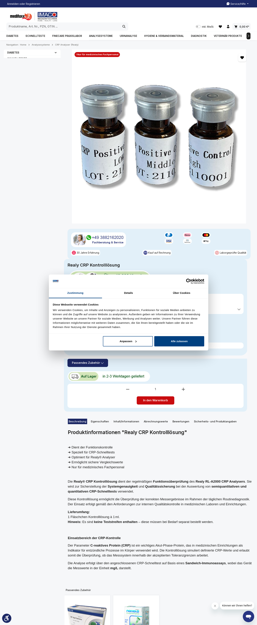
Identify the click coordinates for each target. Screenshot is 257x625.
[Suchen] (185, 16)
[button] (56, 45)
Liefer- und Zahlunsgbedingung (168, 561)
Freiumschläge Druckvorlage (122, 561)
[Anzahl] (206, 162)
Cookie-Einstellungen (168, 580)
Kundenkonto (121, 547)
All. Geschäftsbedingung (170, 552)
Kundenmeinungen (82, 547)
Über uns (76, 564)
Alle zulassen (179, 341)
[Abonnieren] (220, 505)
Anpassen (128, 341)
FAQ (73, 570)
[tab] (77, 194)
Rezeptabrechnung (125, 569)
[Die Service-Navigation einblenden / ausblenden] (237, 3)
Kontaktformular (36, 570)
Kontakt (75, 553)
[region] (111, 81)
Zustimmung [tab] (75, 292)
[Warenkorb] (241, 16)
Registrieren (33, 3)
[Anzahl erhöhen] (234, 162)
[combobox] (124, 16)
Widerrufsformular (166, 585)
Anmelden (13, 3)
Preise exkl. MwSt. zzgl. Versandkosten (185, 114)
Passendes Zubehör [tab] (78, 362)
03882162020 (19, 554)
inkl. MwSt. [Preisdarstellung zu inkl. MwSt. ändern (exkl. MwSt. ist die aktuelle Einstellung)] (204, 16)
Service (119, 538)
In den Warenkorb (206, 173)
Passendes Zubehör (181, 141)
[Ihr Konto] (228, 16)
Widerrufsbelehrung (168, 574)
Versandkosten (167, 611)
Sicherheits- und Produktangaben (215, 194)
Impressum (77, 559)
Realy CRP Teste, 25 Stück (87, 423)
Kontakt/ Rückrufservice (128, 553)
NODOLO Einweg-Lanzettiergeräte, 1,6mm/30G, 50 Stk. (136, 425)
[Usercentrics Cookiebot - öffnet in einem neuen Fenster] (188, 281)
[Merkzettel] (219, 16)
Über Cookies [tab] (181, 292)
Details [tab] (128, 292)
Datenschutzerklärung (169, 568)
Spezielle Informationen (167, 540)
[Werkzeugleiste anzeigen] (6, 618)
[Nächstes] (248, 28)
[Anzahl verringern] (179, 162)
